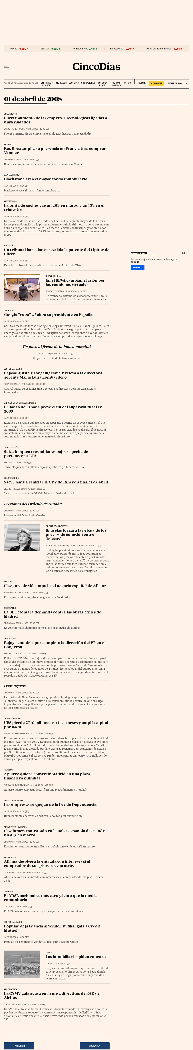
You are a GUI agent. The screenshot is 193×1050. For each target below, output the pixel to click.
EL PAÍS (140, 81)
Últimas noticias (116, 84)
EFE (5, 462)
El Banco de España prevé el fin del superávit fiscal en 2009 (53, 409)
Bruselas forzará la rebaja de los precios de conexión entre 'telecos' (76, 535)
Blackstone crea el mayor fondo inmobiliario (45, 179)
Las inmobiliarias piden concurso (77, 957)
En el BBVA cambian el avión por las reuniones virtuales (75, 283)
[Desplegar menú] (6, 66)
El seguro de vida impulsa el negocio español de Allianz (55, 586)
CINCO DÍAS (9, 159)
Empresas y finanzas (47, 84)
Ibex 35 (13, 48)
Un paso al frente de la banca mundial (57, 347)
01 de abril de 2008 (33, 99)
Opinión (128, 83)
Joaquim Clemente (13, 872)
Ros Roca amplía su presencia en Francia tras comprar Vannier (55, 151)
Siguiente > (94, 1046)
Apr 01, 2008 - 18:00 (37, 129)
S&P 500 (45, 48)
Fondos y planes (102, 84)
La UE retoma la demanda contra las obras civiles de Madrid (52, 615)
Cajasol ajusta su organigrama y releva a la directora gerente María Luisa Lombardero (53, 375)
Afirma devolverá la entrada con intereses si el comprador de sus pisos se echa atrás (47, 864)
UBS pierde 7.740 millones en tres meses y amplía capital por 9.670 (56, 725)
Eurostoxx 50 (116, 48)
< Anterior (19, 1046)
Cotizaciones (88, 83)
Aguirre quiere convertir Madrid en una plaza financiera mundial (47, 776)
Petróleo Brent (80, 48)
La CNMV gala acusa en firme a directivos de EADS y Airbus (52, 996)
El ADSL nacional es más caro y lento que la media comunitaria (50, 898)
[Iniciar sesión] (177, 83)
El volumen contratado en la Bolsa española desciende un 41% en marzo (54, 833)
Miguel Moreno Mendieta (16, 734)
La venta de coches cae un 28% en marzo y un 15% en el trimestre (54, 208)
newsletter (139, 253)
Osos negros (15, 686)
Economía (74, 83)
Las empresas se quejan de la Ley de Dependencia (50, 805)
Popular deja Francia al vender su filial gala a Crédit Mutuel (52, 929)
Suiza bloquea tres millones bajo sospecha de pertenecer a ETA (46, 454)
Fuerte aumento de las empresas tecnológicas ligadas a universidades (55, 120)
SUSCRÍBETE (156, 83)
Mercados (61, 83)
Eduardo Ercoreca (13, 592)
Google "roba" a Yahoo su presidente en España (48, 315)
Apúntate (138, 267)
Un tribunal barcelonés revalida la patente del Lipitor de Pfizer (56, 252)
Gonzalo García (54, 291)
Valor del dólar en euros (159, 48)
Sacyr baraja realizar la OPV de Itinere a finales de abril (56, 482)
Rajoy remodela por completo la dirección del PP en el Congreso (54, 645)
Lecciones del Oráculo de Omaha (33, 504)
